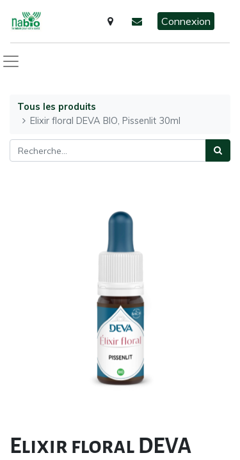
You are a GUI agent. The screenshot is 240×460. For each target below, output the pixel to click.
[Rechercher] (217, 150)
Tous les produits (56, 106)
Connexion (186, 21)
